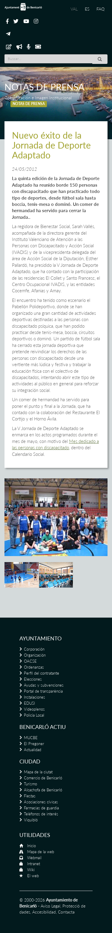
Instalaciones (34, 697)
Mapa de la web (40, 851)
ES (87, 8)
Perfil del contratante (41, 673)
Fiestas (30, 795)
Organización (35, 655)
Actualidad (32, 749)
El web (33, 875)
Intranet (33, 863)
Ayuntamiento (40, 638)
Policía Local (34, 715)
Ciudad (29, 761)
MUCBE (31, 737)
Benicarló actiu (42, 727)
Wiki (31, 869)
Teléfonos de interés (41, 813)
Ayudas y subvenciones (44, 685)
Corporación (34, 649)
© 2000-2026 (32, 899)
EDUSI (29, 703)
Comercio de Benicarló (43, 777)
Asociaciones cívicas (41, 801)
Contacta (66, 911)
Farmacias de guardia (41, 807)
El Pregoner (34, 743)
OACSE (30, 661)
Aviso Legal (50, 905)
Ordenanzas (34, 667)
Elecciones (33, 679)
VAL (74, 8)
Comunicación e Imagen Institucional (38, 97)
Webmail (34, 857)
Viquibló (31, 819)
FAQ (100, 8)
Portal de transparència (43, 691)
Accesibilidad (44, 911)
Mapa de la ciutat (38, 771)
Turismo (30, 783)
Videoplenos (34, 709)
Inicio (31, 845)
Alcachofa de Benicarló (43, 789)
